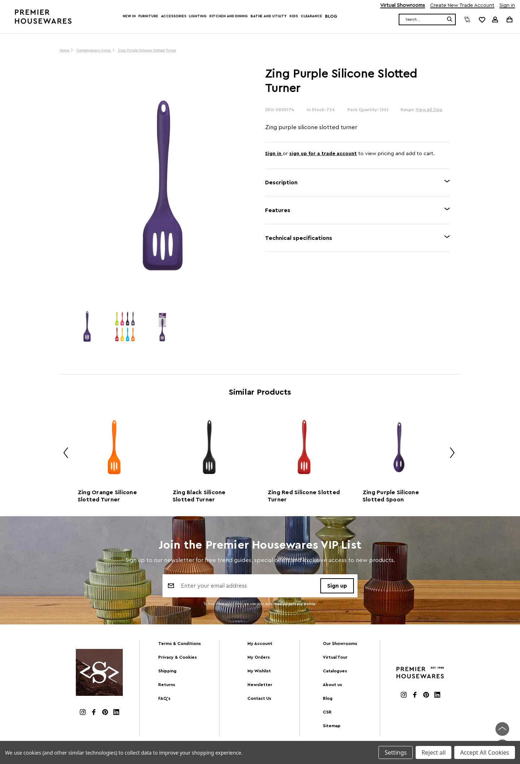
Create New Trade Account (462, 5)
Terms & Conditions (179, 643)
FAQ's (164, 698)
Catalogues (335, 671)
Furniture (148, 16)
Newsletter (259, 684)
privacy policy (302, 604)
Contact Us (259, 698)
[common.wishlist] (482, 19)
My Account (259, 643)
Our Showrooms (340, 643)
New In (129, 16)
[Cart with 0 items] (509, 19)
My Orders (258, 657)
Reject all (433, 752)
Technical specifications (298, 238)
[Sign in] (495, 19)
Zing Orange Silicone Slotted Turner (107, 495)
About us (332, 684)
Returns (166, 684)
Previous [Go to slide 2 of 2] (63, 454)
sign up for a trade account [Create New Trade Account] (323, 153)
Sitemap (332, 726)
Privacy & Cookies (177, 657)
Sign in (507, 5)
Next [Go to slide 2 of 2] (449, 454)
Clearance (311, 16)
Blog (331, 16)
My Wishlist (259, 671)
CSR (327, 712)
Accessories (173, 16)
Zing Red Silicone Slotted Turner (304, 495)
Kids (294, 16)
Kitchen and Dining (228, 16)
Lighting (197, 16)
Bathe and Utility (269, 16)
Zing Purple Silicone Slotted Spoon (391, 495)
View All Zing (429, 109)
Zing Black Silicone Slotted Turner (199, 495)
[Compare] (467, 19)
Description (281, 182)
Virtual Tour (335, 657)
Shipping (167, 671)
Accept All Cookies (484, 752)
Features (277, 210)
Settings (396, 752)
